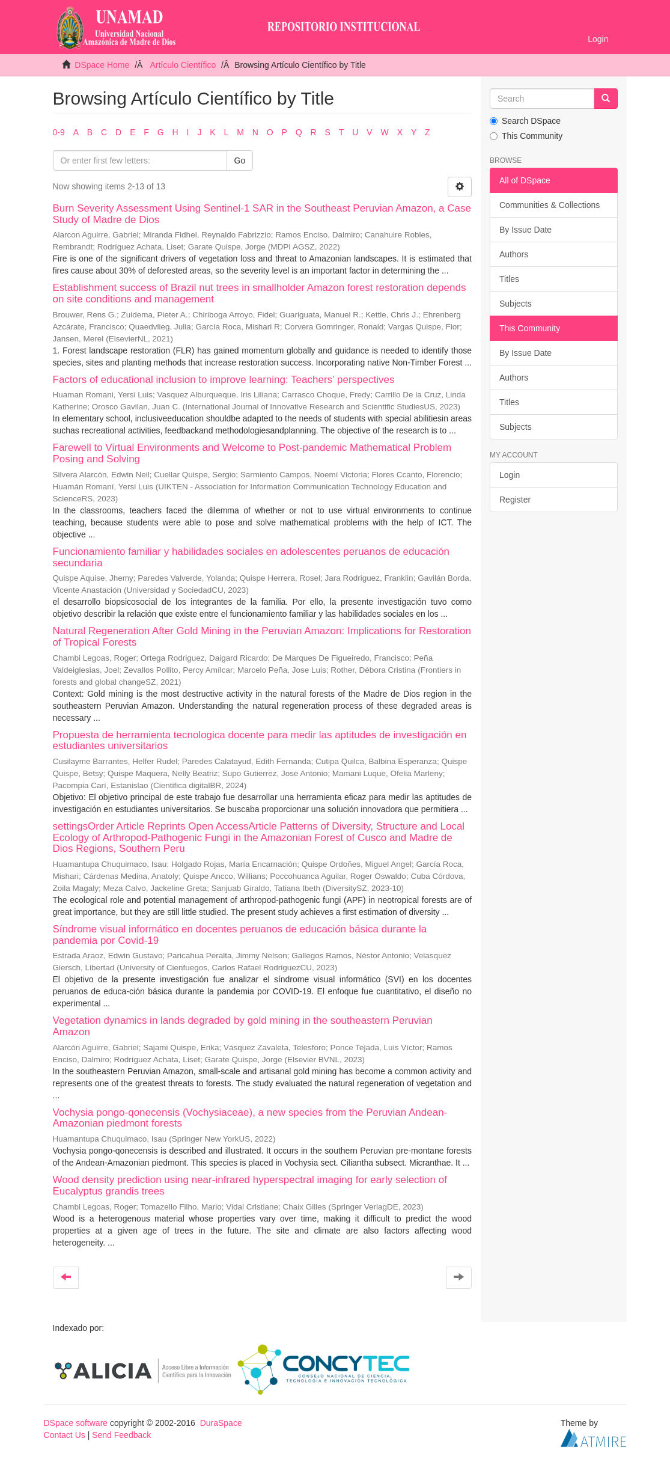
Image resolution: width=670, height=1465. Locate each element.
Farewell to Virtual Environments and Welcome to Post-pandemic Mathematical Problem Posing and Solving (252, 453)
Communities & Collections (549, 205)
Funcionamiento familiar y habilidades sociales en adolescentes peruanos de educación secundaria (251, 557)
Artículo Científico (183, 65)
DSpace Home (102, 65)
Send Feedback (121, 1435)
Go (240, 160)
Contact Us (64, 1435)
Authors (513, 254)
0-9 (59, 132)
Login (509, 475)
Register (515, 499)
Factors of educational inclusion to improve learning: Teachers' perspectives (224, 379)
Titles (509, 279)
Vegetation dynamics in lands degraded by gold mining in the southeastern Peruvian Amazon (243, 1026)
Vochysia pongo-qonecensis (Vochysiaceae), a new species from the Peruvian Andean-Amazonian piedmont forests (250, 1118)
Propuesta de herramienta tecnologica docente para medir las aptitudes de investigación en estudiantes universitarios (260, 740)
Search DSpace (525, 121)
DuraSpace (221, 1423)
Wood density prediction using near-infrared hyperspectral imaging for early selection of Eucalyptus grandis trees (250, 1185)
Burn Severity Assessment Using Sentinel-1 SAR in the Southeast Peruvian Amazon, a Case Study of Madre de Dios (262, 214)
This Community (526, 136)
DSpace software (76, 1423)
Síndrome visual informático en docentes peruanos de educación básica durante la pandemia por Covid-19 (240, 934)
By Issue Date (525, 229)
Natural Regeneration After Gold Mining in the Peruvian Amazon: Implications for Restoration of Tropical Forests (262, 636)
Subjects (515, 303)
